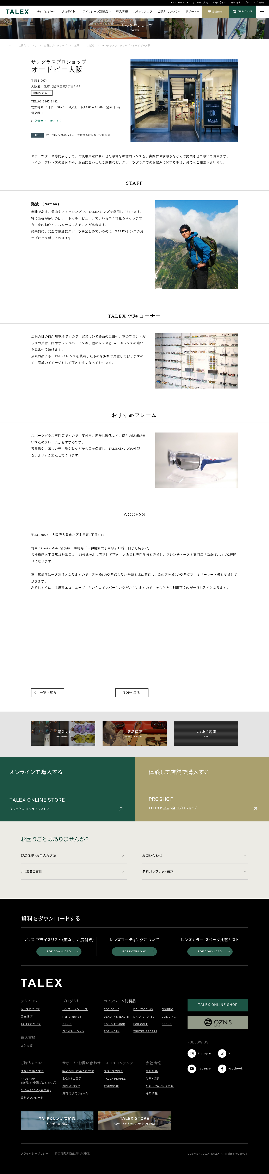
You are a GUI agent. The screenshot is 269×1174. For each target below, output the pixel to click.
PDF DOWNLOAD (63, 951)
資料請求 (236, 2)
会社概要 (152, 1071)
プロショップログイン (256, 2)
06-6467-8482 (48, 101)
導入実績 (122, 11)
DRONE (167, 1024)
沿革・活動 (152, 1078)
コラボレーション (73, 1031)
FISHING (167, 1009)
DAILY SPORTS (143, 1016)
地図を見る (40, 92)
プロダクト (69, 11)
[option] (184, 101)
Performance (71, 1016)
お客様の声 (111, 1086)
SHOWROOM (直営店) (36, 1090)
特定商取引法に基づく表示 (72, 1153)
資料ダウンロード (32, 1097)
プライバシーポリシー (35, 1153)
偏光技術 (27, 1016)
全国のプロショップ (55, 45)
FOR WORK (111, 1031)
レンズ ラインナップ (75, 1009)
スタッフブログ (143, 11)
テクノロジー (46, 11)
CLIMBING (169, 1016)
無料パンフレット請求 (193, 871)
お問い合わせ (219, 2)
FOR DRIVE (111, 1009)
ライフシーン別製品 (96, 11)
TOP (8, 45)
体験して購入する (32, 1071)
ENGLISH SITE (180, 2)
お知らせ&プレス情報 (160, 1086)
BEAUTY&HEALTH (116, 1016)
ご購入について (169, 11)
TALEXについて (31, 1024)
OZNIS (67, 1024)
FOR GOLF (140, 1024)
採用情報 (152, 1093)
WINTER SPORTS (145, 1031)
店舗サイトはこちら (48, 120)
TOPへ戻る (131, 692)
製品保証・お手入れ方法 (72, 856)
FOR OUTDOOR (114, 1024)
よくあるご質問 (200, 2)
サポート (192, 11)
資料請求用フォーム (75, 1093)
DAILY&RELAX (143, 1009)
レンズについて (30, 1009)
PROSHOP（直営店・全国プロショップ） (39, 1080)
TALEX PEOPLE (115, 1078)
